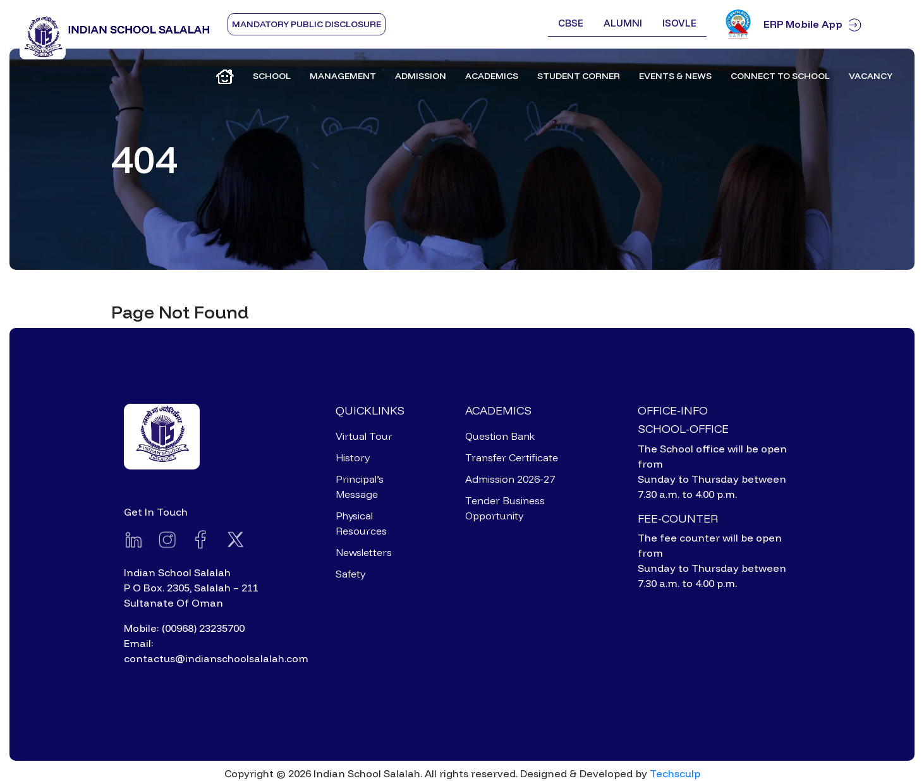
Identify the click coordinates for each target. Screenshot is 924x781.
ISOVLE (679, 23)
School (272, 76)
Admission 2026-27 (510, 479)
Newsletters (364, 552)
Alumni (623, 23)
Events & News (675, 76)
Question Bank (500, 436)
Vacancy (870, 76)
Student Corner (578, 76)
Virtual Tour (364, 436)
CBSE (570, 23)
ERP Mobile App (833, 24)
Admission (420, 76)
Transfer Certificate (511, 457)
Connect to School (780, 76)
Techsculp (675, 773)
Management (343, 76)
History (353, 457)
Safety (350, 573)
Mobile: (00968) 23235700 (184, 628)
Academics (491, 76)
